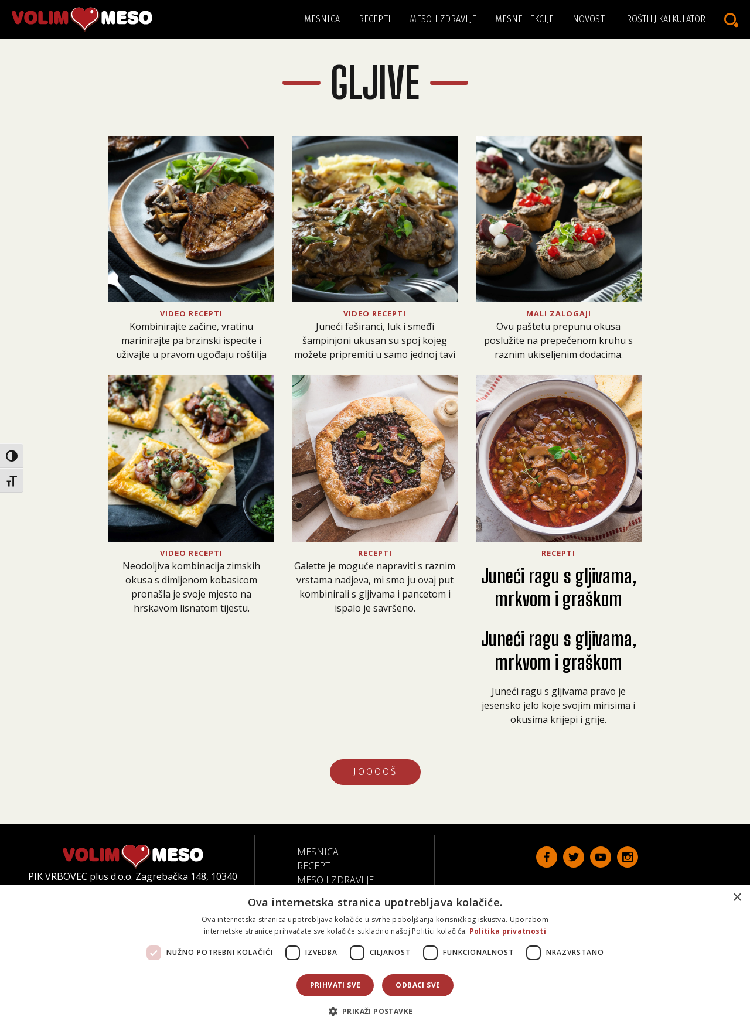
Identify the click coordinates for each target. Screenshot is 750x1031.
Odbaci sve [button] (418, 985)
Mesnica (322, 19)
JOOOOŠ (375, 772)
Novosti (590, 19)
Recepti (375, 19)
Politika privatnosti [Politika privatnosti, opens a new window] (507, 931)
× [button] (736, 897)
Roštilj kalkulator (665, 19)
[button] (375, 1011)
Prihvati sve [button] (335, 985)
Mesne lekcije (524, 19)
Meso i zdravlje (443, 19)
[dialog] (375, 958)
